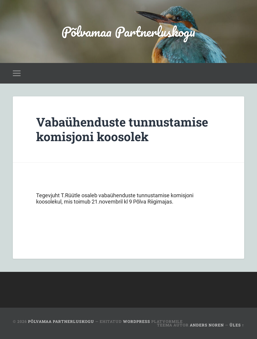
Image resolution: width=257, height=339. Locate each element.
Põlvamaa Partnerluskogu (128, 31)
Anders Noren (207, 325)
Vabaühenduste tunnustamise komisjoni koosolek (122, 129)
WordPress (136, 321)
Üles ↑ (237, 325)
